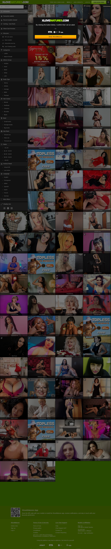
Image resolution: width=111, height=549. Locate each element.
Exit (55, 28)
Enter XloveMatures (55, 37)
